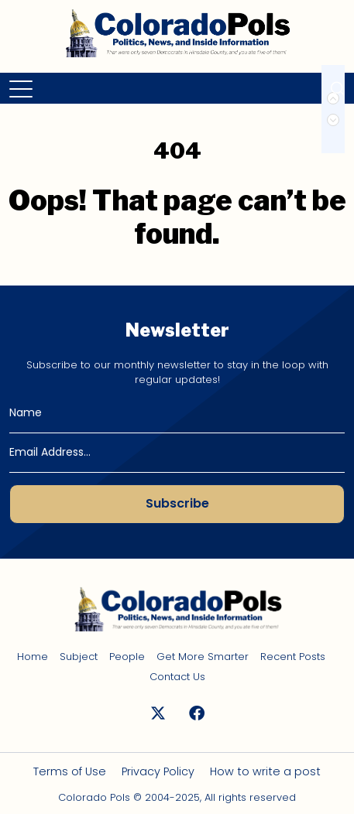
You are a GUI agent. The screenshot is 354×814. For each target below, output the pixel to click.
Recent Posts (292, 656)
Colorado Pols (94, 797)
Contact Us (177, 676)
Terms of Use (69, 771)
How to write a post (265, 771)
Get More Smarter (202, 656)
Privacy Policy (158, 771)
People (127, 656)
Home (32, 656)
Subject (79, 656)
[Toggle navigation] (22, 88)
